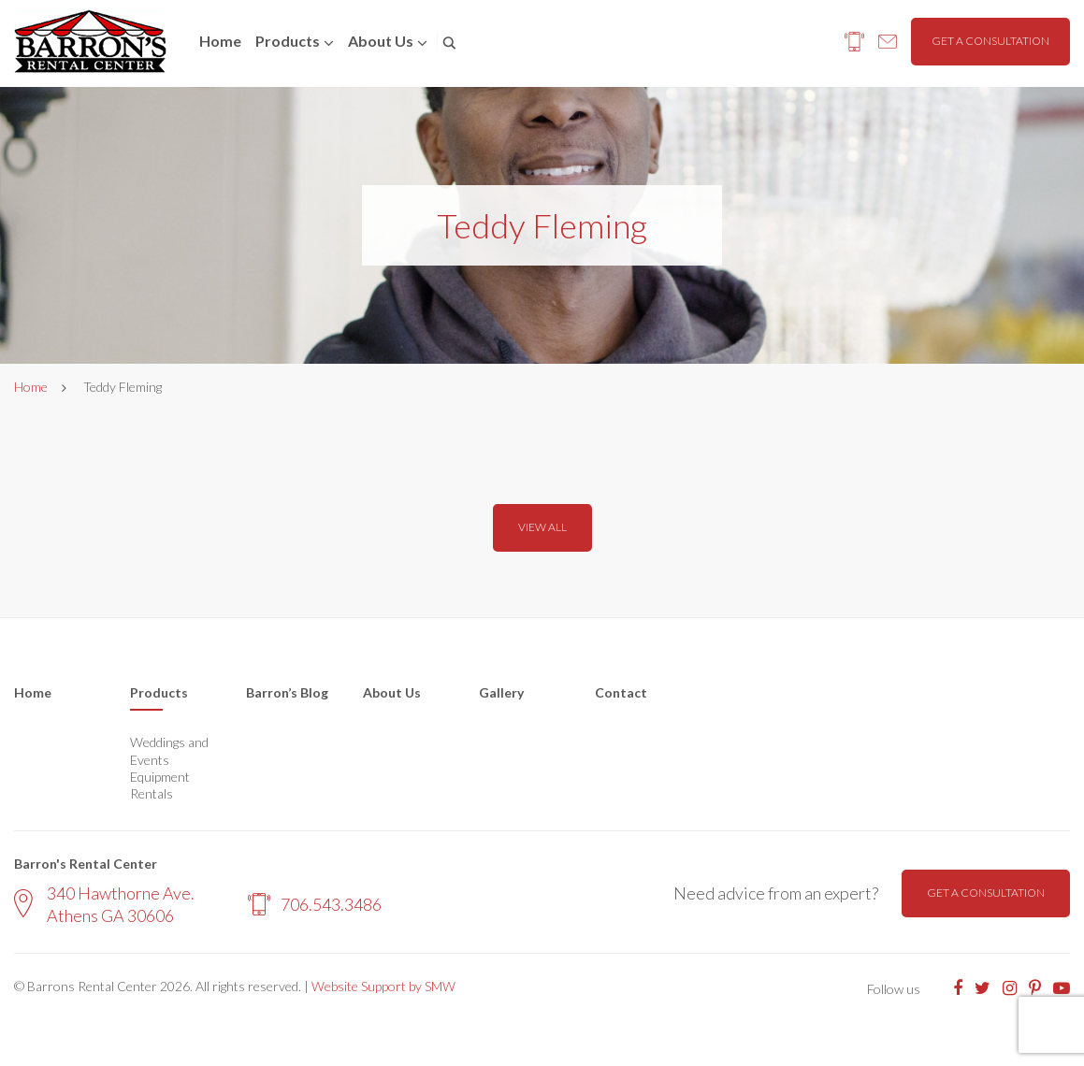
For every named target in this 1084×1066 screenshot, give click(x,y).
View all (542, 527)
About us (380, 41)
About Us (392, 692)
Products (287, 41)
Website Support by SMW (383, 986)
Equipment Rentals (160, 785)
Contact (621, 692)
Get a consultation (990, 41)
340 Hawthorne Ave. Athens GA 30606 (104, 904)
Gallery (501, 692)
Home (220, 41)
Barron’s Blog (287, 692)
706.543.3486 (315, 904)
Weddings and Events (169, 750)
